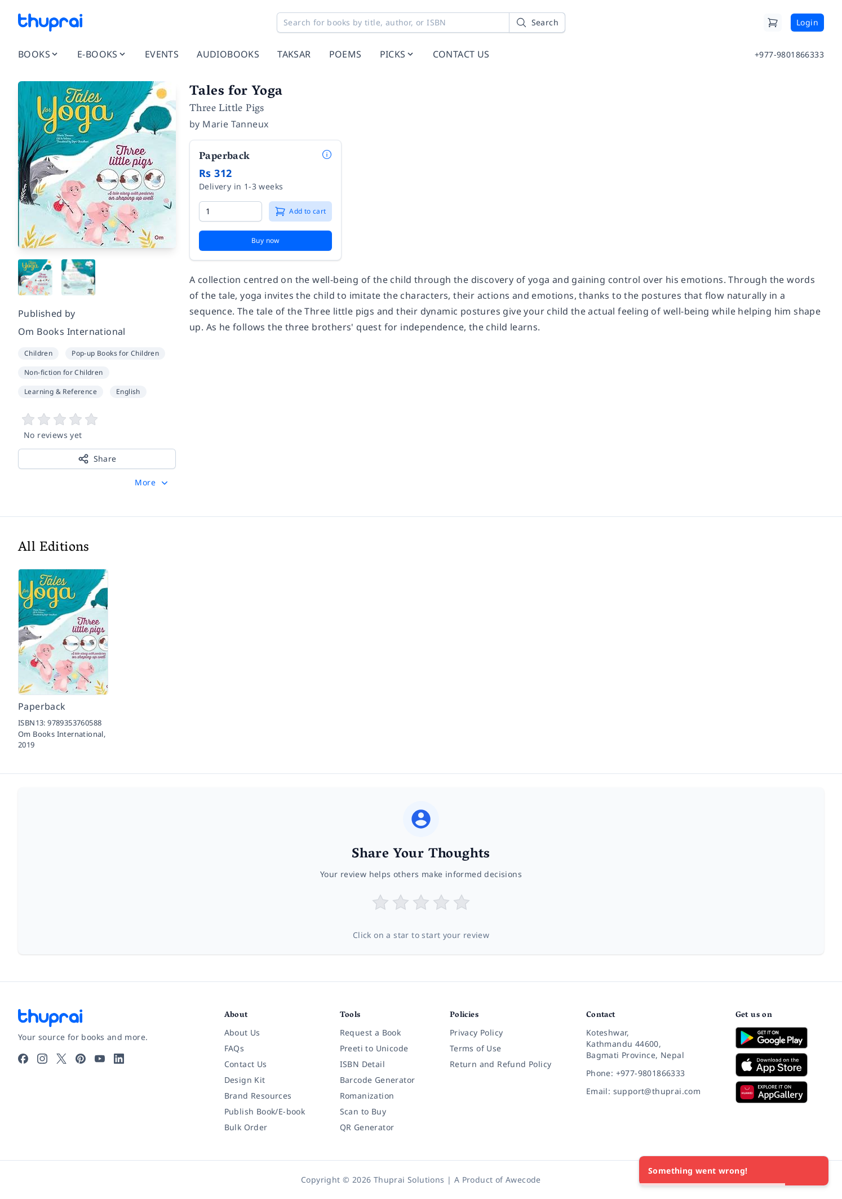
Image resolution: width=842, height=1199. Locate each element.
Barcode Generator (377, 1079)
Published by (47, 313)
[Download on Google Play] (779, 1037)
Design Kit (244, 1079)
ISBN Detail (362, 1064)
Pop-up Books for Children (115, 353)
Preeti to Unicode (374, 1048)
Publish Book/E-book (264, 1111)
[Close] (813, 1170)
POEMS (345, 54)
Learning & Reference (60, 391)
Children (38, 353)
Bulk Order (246, 1127)
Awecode (523, 1179)
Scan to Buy (363, 1111)
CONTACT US (461, 54)
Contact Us (245, 1064)
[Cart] (773, 23)
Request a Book (370, 1032)
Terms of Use (476, 1048)
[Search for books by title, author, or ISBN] (421, 22)
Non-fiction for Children (63, 372)
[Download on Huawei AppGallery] (779, 1092)
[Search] (537, 22)
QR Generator (367, 1127)
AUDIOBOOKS (228, 54)
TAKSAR (294, 54)
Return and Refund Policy (501, 1064)
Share (97, 458)
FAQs (234, 1048)
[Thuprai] (50, 23)
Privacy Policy (476, 1032)
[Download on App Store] (779, 1065)
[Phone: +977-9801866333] (651, 1073)
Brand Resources (258, 1095)
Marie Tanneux (235, 124)
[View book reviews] (97, 426)
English (128, 391)
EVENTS (162, 54)
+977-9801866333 (789, 54)
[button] (152, 483)
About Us (242, 1032)
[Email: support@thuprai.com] (651, 1091)
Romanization (367, 1095)
